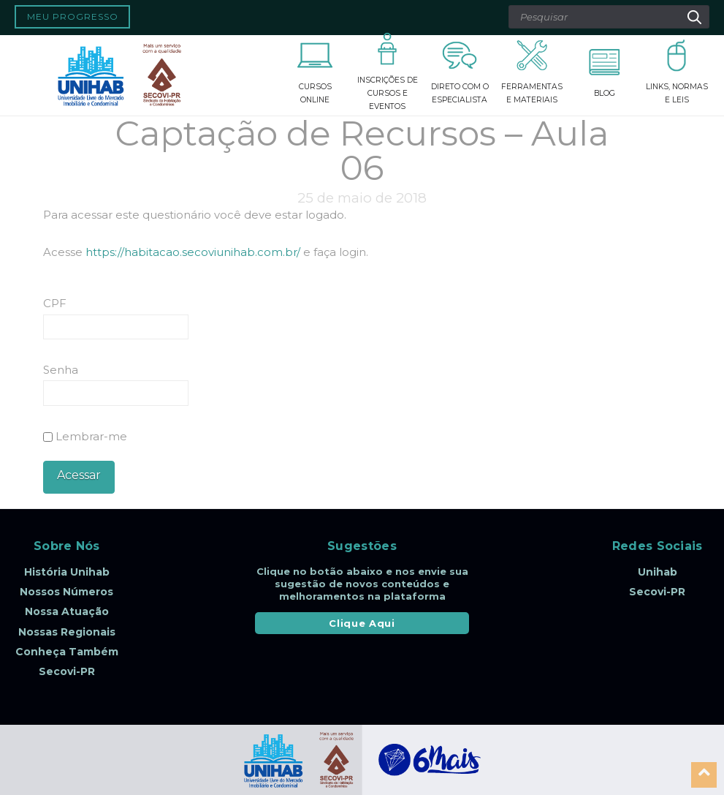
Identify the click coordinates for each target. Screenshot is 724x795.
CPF (54, 303)
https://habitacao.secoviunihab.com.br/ (192, 252)
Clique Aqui (362, 623)
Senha (60, 370)
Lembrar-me (85, 436)
